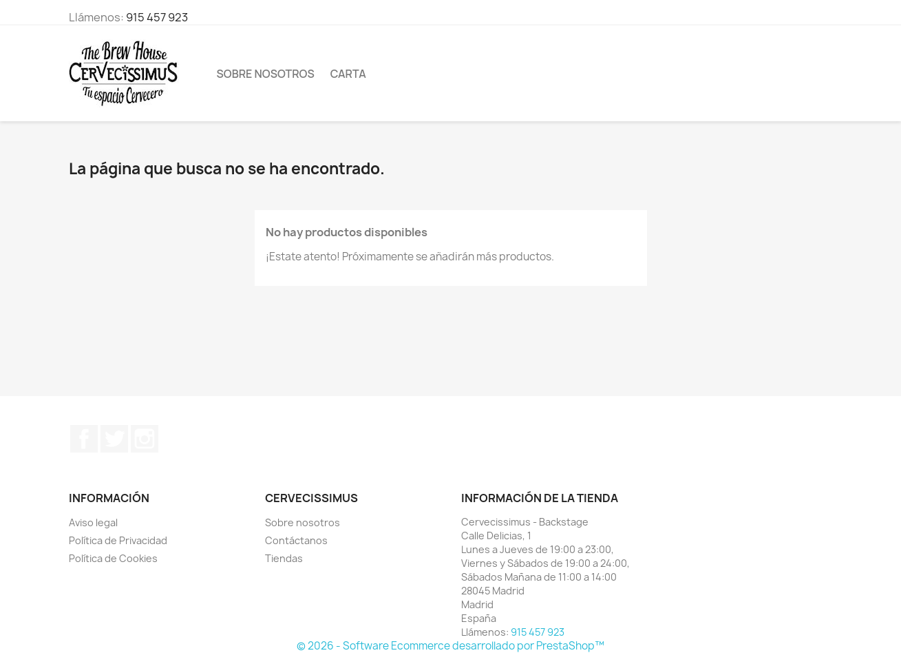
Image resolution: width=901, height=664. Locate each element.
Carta (348, 73)
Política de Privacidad (118, 540)
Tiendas (284, 558)
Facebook (84, 439)
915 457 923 (157, 17)
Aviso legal (93, 522)
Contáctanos (296, 540)
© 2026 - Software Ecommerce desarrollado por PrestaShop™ (450, 646)
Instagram (144, 439)
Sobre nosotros (266, 73)
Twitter (114, 439)
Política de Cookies (113, 558)
